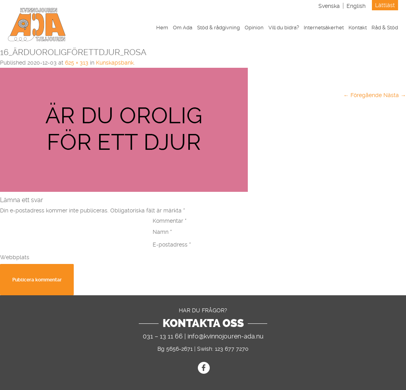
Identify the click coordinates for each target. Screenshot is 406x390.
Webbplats (14, 257)
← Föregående (362, 95)
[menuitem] (329, 6)
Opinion (254, 28)
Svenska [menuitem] (329, 6)
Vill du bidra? (283, 28)
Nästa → (394, 95)
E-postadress (172, 244)
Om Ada (182, 28)
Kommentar (170, 221)
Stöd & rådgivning (218, 28)
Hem (162, 28)
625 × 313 (76, 62)
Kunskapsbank (115, 62)
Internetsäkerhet (324, 28)
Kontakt (358, 28)
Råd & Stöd (385, 28)
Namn (162, 232)
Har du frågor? (203, 310)
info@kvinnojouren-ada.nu (226, 336)
